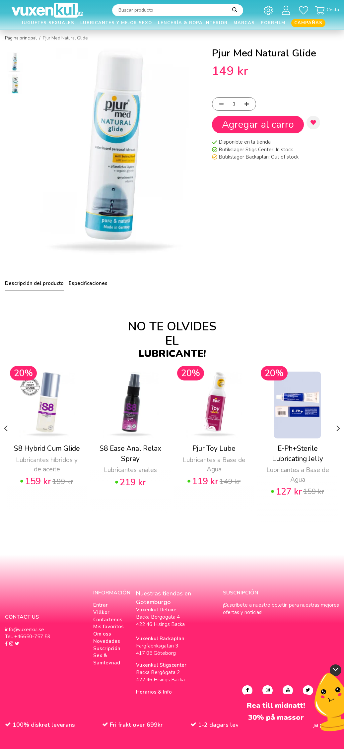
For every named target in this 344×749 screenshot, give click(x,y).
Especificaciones (88, 283)
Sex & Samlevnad (106, 659)
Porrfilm (273, 23)
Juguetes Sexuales (48, 23)
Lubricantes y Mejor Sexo (116, 23)
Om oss (102, 634)
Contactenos (107, 619)
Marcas (244, 23)
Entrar (100, 605)
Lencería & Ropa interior (193, 23)
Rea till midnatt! (276, 706)
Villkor (101, 612)
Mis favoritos (108, 626)
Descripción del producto (34, 283)
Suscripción (106, 648)
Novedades (106, 641)
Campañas (308, 23)
